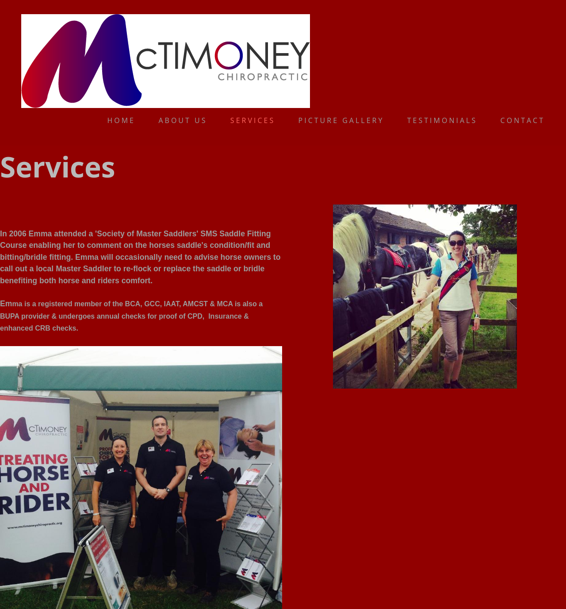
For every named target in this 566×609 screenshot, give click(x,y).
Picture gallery (341, 120)
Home (121, 120)
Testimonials (442, 120)
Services (252, 120)
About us (182, 120)
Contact (523, 120)
